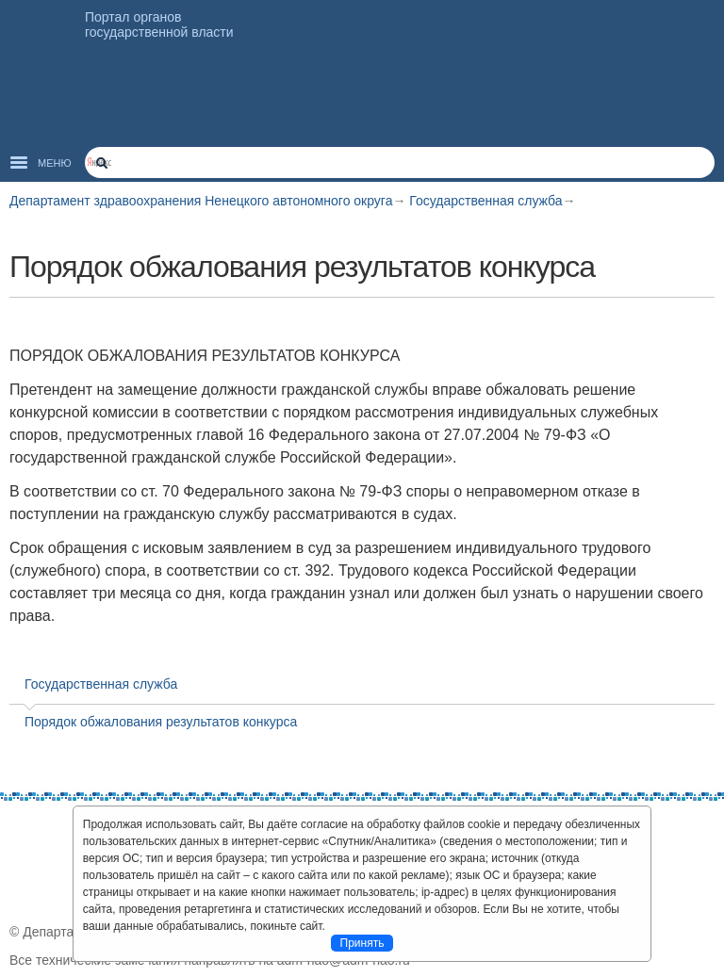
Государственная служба (485, 200)
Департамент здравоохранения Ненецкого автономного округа (200, 200)
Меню (55, 163)
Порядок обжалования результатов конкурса (161, 721)
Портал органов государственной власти (159, 24)
